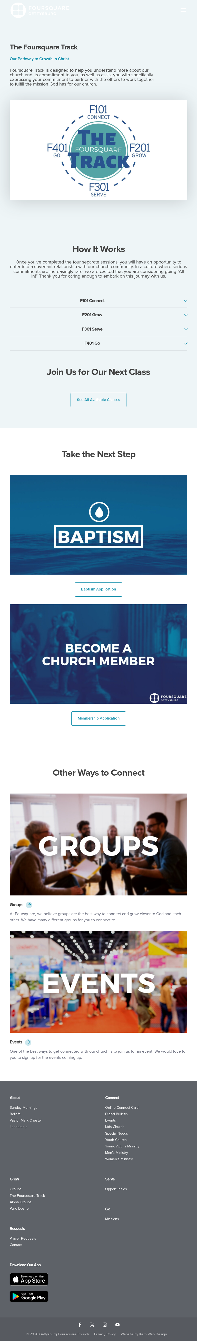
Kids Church (114, 1126)
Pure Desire (19, 1208)
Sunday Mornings (23, 1107)
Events (16, 1042)
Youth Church (116, 1140)
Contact (16, 1245)
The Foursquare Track (27, 1195)
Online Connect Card (122, 1107)
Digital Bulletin (116, 1114)
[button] (183, 13)
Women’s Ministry (119, 1159)
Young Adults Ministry (122, 1146)
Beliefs (15, 1114)
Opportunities (116, 1189)
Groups (16, 905)
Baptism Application (98, 589)
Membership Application (99, 718)
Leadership (18, 1126)
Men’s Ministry (116, 1152)
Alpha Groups (21, 1202)
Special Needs (116, 1133)
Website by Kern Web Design (144, 1334)
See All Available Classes (98, 400)
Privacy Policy (105, 1334)
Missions (112, 1219)
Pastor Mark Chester (26, 1120)
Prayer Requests (23, 1238)
